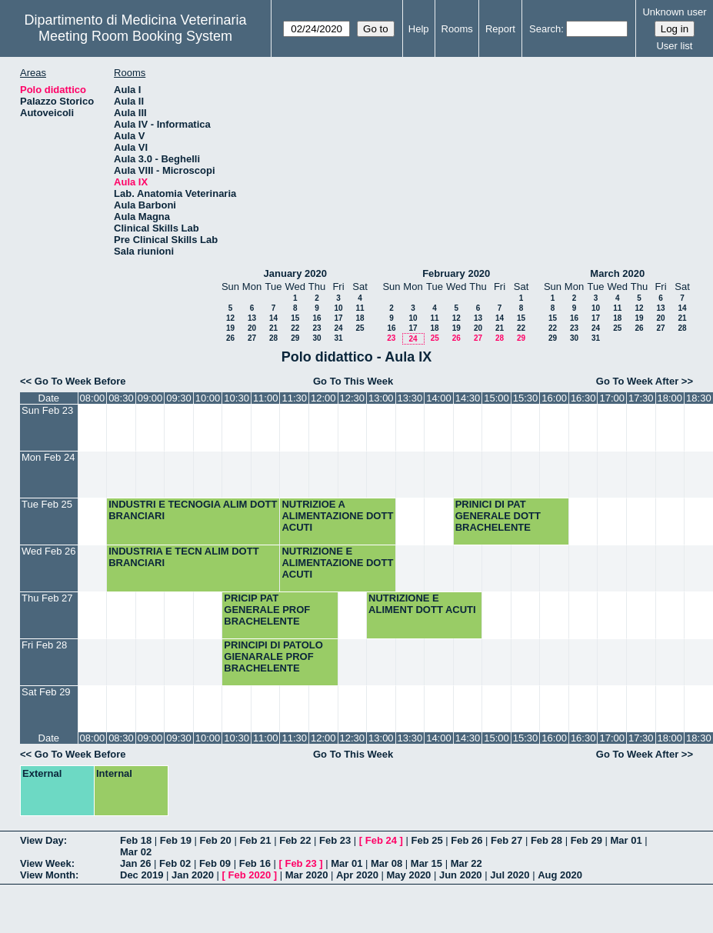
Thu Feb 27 (47, 598)
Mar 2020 (306, 875)
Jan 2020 (193, 875)
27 (252, 338)
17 (338, 318)
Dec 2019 (141, 875)
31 (338, 338)
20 (252, 328)
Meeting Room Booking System (135, 36)
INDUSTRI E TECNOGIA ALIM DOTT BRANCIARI (192, 509)
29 (295, 338)
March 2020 (617, 273)
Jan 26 (135, 863)
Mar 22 (466, 863)
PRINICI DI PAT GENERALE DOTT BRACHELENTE (498, 515)
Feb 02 (175, 863)
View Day (42, 840)
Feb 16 (255, 863)
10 (338, 308)
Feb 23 (335, 840)
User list (674, 46)
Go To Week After (637, 381)
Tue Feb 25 (47, 504)
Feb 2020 (250, 875)
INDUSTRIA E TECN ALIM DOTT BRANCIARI (183, 556)
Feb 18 (136, 840)
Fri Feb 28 (44, 645)
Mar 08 (386, 863)
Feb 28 (546, 840)
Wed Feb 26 (49, 551)
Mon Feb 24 (48, 457)
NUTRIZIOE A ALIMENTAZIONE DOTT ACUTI (337, 515)
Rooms (457, 29)
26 (230, 338)
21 (273, 328)
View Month (47, 875)
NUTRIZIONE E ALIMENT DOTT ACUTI (422, 603)
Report (500, 29)
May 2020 (409, 875)
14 (273, 318)
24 (338, 328)
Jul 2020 (509, 875)
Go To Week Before (80, 381)
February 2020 (456, 273)
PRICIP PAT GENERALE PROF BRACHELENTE (267, 609)
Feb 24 (381, 840)
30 (316, 338)
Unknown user (674, 12)
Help (418, 29)
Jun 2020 (460, 875)
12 (230, 318)
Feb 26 (466, 840)
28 (273, 338)
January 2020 (295, 273)
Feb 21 (255, 840)
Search (545, 29)
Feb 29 (586, 840)
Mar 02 (136, 852)
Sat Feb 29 (46, 692)
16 (316, 318)
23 (316, 328)
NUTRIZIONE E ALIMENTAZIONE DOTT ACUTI (337, 562)
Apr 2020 (357, 875)
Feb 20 (216, 840)
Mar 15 (426, 863)
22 (295, 328)
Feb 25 (426, 840)
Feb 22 (295, 840)
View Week (46, 863)
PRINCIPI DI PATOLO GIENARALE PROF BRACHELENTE (273, 656)
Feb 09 (215, 863)
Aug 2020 (560, 875)
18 (359, 318)
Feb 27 (506, 840)
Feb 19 (176, 840)
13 (252, 318)
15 (295, 318)
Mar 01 (625, 840)
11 (359, 308)
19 (230, 328)
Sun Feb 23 (47, 410)
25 (359, 328)
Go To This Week (353, 381)
